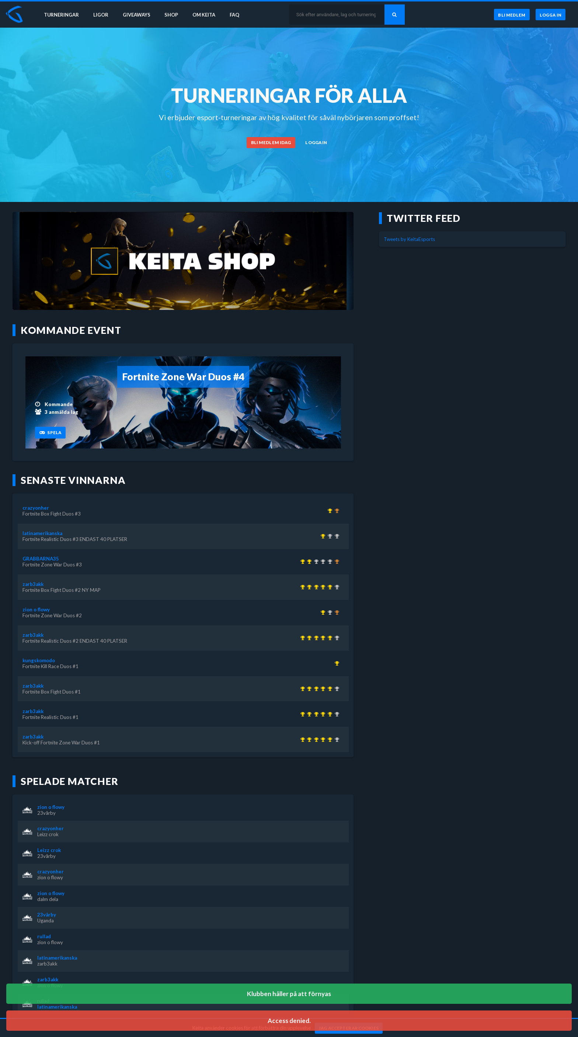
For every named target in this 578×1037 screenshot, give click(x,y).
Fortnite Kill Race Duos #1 (50, 666)
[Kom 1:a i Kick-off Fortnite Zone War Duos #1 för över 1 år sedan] (301, 587)
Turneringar (60, 14)
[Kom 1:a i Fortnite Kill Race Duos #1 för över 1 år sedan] (335, 663)
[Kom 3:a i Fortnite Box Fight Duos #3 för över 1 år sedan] (335, 612)
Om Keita (205, 14)
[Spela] (50, 433)
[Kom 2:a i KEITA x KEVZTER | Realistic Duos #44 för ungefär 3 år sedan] (314, 562)
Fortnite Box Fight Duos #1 (51, 692)
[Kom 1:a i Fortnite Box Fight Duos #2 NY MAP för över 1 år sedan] (328, 587)
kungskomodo (38, 660)
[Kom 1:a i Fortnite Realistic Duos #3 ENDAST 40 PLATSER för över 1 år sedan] (321, 536)
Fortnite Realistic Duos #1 (50, 717)
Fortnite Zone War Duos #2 (52, 615)
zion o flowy (36, 609)
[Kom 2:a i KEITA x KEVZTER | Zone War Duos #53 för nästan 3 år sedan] (321, 562)
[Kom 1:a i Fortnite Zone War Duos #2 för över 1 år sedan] (321, 612)
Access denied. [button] (289, 1020)
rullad (44, 936)
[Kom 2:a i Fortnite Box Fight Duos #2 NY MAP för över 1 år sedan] (328, 562)
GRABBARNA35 (40, 559)
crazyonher (35, 508)
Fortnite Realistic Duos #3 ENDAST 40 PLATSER (74, 539)
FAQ (236, 14)
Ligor (99, 14)
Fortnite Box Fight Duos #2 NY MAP (61, 590)
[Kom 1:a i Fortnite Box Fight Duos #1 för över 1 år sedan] (314, 587)
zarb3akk (32, 584)
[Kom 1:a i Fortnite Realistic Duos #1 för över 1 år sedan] (308, 587)
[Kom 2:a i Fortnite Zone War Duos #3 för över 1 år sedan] (328, 612)
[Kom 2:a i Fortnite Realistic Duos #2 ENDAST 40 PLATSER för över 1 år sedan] (335, 536)
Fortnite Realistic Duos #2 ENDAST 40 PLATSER (74, 641)
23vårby (46, 813)
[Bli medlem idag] (271, 142)
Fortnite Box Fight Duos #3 (51, 514)
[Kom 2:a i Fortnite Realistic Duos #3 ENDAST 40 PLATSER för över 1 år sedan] (335, 587)
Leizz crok (48, 834)
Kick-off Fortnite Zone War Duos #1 (61, 743)
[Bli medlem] (510, 14)
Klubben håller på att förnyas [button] (289, 994)
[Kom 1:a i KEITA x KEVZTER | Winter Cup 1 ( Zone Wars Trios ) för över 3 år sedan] (301, 562)
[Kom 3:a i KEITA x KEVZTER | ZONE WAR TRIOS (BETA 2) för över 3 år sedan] (335, 562)
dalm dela (47, 899)
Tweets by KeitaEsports (409, 239)
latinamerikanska (42, 533)
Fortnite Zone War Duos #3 (52, 565)
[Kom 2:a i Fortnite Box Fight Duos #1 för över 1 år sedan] (328, 536)
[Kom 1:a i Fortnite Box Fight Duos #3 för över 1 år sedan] (328, 511)
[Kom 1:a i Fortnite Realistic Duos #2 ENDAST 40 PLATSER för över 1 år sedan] (321, 587)
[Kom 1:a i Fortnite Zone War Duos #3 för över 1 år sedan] (308, 562)
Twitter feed (423, 218)
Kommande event (71, 330)
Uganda (45, 920)
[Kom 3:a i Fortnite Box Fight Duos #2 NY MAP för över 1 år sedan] (335, 511)
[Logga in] (550, 14)
